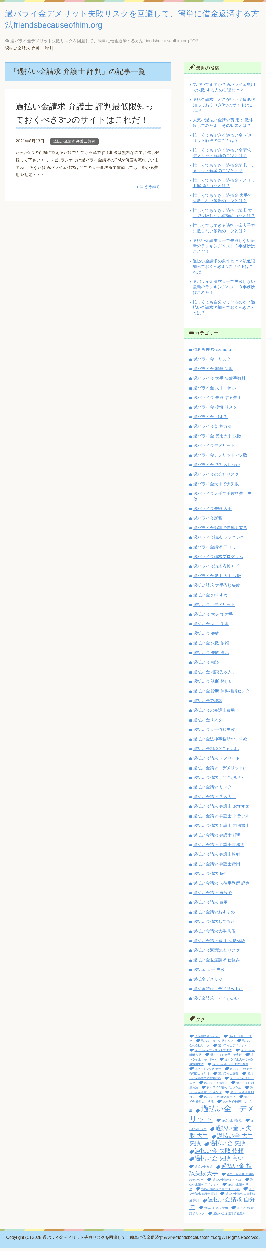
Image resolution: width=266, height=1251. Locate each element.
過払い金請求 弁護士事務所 (218, 847)
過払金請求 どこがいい (216, 1001)
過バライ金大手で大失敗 (216, 486)
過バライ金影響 (207, 521)
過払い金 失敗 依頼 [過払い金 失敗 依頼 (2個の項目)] (219, 1153)
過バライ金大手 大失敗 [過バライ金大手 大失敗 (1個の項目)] (226, 1057)
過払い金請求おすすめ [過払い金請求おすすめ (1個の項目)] (226, 1182)
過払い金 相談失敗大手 (214, 674)
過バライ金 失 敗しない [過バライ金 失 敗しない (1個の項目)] (217, 1043)
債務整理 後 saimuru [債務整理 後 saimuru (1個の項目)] (207, 1038)
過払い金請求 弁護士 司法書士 (221, 828)
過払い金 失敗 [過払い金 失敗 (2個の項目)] (228, 1146)
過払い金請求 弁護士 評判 (74, 157)
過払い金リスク (207, 722)
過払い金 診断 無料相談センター (223, 693)
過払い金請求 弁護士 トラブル (221, 818)
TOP (104, 43)
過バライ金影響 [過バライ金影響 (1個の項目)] (228, 1076)
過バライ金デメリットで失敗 (220, 457)
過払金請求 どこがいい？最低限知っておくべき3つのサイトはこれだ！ (224, 107)
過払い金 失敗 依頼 (211, 645)
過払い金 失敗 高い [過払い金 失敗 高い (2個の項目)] (219, 1161)
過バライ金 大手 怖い (214, 390)
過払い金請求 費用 (210, 905)
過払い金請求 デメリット (216, 761)
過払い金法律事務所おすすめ (220, 741)
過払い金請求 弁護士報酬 (216, 857)
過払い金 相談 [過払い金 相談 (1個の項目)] (203, 1169)
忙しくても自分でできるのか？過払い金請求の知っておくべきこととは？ (224, 310)
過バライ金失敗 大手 (212, 511)
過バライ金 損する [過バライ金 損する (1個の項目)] (216, 1085)
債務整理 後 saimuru (212, 352)
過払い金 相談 (206, 665)
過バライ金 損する (210, 419)
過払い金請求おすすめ (214, 914)
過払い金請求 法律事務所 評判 (221, 885)
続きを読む (150, 202)
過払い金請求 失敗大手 (214, 799)
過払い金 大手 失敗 (211, 626)
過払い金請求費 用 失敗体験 (219, 943)
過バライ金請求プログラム (218, 559)
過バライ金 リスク (212, 361)
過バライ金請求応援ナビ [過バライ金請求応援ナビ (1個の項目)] (219, 1099)
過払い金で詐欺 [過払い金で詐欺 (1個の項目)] (232, 1123)
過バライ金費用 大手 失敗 (217, 578)
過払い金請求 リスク (212, 789)
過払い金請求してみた (214, 924)
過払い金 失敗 (206, 636)
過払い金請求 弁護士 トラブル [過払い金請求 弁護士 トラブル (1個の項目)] (220, 1191)
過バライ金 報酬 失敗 (213, 371)
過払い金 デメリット (214, 607)
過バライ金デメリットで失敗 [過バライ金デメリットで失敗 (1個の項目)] (213, 1052)
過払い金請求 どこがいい (218, 780)
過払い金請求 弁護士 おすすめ (221, 809)
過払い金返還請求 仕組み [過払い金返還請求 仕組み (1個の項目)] (229, 1216)
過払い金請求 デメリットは (220, 770)
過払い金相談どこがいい (216, 751)
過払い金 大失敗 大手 (213, 617)
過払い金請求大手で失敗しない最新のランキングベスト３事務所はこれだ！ (224, 248)
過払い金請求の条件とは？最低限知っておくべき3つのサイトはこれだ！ (224, 269)
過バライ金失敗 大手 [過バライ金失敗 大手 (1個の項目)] (208, 1071)
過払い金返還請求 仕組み (216, 962)
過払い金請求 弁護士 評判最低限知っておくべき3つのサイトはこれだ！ (84, 122)
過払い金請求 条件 (210, 876)
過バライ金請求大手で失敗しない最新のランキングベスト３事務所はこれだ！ (224, 289)
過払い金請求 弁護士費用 (216, 866)
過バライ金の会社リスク (216, 477)
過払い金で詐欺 (207, 703)
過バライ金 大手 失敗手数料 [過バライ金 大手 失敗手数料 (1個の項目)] (230, 1066)
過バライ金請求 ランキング (218, 540)
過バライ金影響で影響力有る (220, 530)
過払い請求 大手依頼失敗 (216, 588)
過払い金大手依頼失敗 (214, 732)
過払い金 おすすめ (210, 597)
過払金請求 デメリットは (218, 991)
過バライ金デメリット (214, 448)
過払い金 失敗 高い (211, 655)
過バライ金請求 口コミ (214, 549)
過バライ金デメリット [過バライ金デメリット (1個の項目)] (232, 1048)
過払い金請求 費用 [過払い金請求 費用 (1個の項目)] (216, 1210)
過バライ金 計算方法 (212, 429)
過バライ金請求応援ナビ (216, 569)
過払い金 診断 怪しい (213, 684)
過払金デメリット (210, 982)
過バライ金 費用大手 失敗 (217, 438)
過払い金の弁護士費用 (214, 713)
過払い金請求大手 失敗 (214, 934)
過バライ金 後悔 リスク (215, 409)
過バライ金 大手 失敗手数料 (219, 381)
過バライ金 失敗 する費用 (217, 400)
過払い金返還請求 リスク (216, 953)
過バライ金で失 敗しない (216, 467)
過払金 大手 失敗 (209, 972)
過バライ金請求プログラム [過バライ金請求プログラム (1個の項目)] (224, 1090)
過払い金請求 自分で (212, 895)
